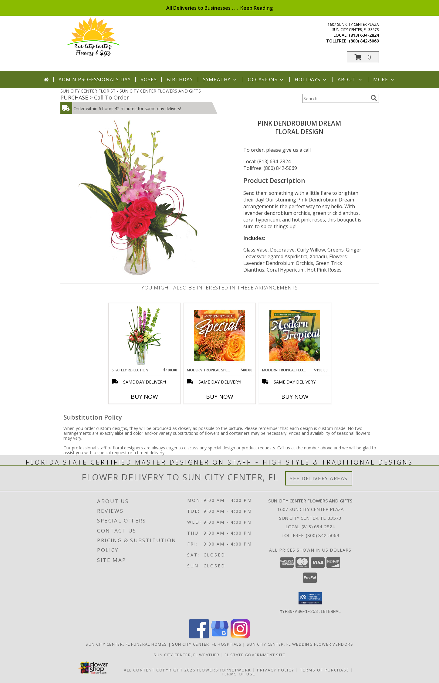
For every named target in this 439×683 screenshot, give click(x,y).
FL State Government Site (255, 654)
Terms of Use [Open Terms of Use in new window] (238, 673)
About (350, 79)
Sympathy (220, 79)
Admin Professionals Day (94, 79)
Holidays (311, 79)
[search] (374, 98)
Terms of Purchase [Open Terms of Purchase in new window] (324, 669)
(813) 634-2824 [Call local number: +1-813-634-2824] (364, 35)
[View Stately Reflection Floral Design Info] (144, 335)
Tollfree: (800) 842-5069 (270, 168)
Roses (148, 79)
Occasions (266, 79)
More (384, 79)
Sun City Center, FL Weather (186, 654)
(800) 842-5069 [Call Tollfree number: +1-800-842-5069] (322, 535)
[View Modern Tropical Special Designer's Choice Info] (219, 335)
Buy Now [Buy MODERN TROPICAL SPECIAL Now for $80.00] (219, 397)
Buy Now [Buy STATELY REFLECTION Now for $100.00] (144, 397)
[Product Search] (335, 98)
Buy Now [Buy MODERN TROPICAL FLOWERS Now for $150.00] (295, 397)
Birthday (180, 79)
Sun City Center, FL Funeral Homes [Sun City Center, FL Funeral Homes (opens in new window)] (126, 644)
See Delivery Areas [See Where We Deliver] (319, 478)
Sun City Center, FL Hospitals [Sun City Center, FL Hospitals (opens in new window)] (206, 644)
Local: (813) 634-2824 (267, 161)
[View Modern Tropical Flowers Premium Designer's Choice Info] (294, 335)
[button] (363, 57)
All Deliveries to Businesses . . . (219, 8)
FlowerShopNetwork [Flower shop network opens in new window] (224, 669)
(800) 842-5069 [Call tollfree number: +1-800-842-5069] (364, 41)
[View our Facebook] (199, 636)
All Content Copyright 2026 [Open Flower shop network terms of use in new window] (159, 669)
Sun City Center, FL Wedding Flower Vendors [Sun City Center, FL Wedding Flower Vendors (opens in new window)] (300, 644)
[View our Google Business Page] (219, 636)
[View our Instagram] (240, 636)
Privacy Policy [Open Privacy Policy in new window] (275, 669)
